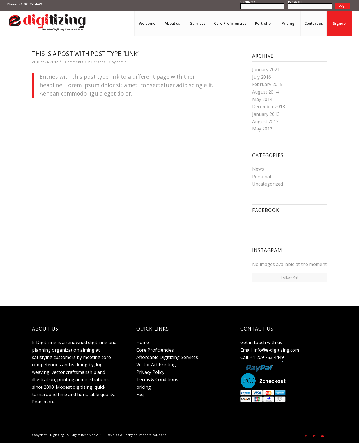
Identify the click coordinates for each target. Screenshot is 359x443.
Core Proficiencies (155, 350)
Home (142, 342)
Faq (140, 394)
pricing (143, 387)
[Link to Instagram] (314, 434)
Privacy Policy (150, 372)
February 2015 (267, 84)
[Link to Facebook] (306, 434)
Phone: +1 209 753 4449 (24, 4)
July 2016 (261, 77)
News (258, 169)
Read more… (45, 402)
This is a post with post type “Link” (85, 54)
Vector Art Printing (156, 364)
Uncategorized (267, 184)
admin (121, 61)
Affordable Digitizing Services (167, 357)
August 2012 (265, 121)
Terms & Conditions (157, 379)
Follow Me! (289, 277)
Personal (99, 61)
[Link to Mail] (323, 434)
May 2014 (262, 99)
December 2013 (268, 106)
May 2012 (262, 129)
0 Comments (72, 61)
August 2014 (265, 92)
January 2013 (266, 114)
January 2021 (266, 69)
